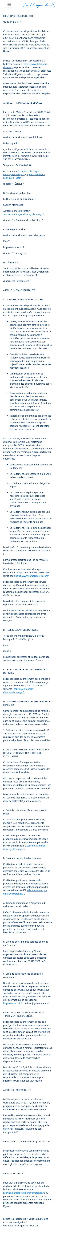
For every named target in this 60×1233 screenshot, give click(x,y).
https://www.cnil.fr (13, 1003)
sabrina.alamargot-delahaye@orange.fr (24, 214)
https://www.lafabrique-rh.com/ (32, 575)
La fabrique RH (38, 5)
